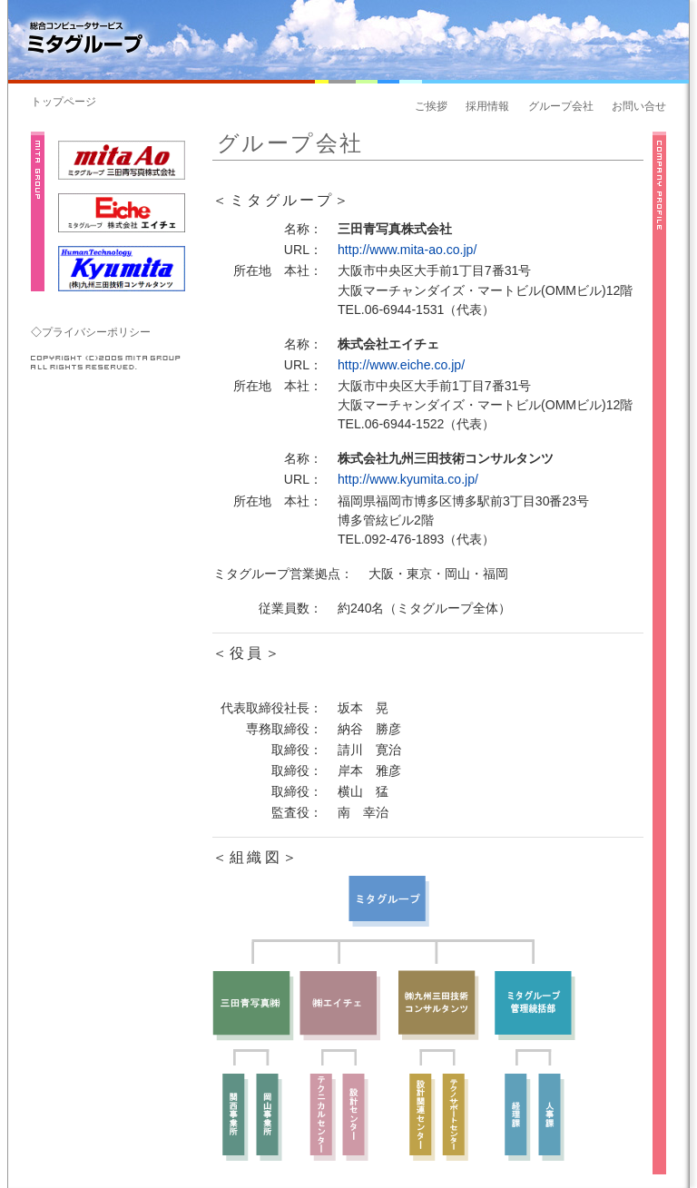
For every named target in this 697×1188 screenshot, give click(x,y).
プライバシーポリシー (96, 332)
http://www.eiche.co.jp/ (401, 365)
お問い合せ (639, 106)
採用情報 (487, 106)
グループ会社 (561, 106)
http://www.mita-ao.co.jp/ (407, 249)
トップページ (63, 101)
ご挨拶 (431, 106)
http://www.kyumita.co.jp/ (408, 479)
